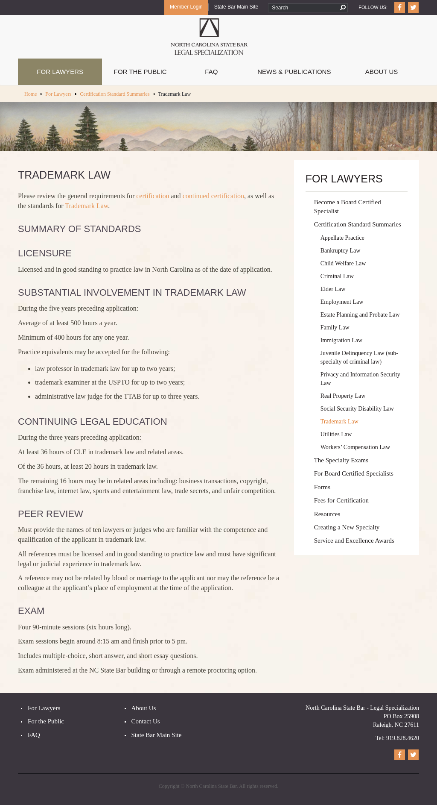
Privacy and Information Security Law (360, 378)
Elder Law (333, 289)
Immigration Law (341, 340)
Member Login (186, 7)
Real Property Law (343, 396)
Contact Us (145, 721)
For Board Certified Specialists (353, 473)
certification (152, 196)
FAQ (211, 71)
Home (30, 94)
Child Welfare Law (343, 263)
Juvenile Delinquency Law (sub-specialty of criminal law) (359, 357)
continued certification (213, 196)
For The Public (140, 71)
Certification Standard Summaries (114, 94)
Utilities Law (336, 434)
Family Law (335, 327)
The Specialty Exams (341, 460)
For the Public (46, 721)
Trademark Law (86, 205)
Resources (327, 514)
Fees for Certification (341, 500)
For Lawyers (60, 71)
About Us (381, 71)
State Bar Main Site (236, 7)
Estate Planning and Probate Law (360, 314)
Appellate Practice (342, 238)
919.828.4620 (402, 738)
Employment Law (342, 302)
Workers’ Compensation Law (355, 447)
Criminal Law (337, 276)
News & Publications (294, 71)
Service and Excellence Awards (354, 540)
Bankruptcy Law (340, 250)
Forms (322, 487)
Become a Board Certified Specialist (347, 206)
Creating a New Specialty (347, 527)
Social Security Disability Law (357, 408)
